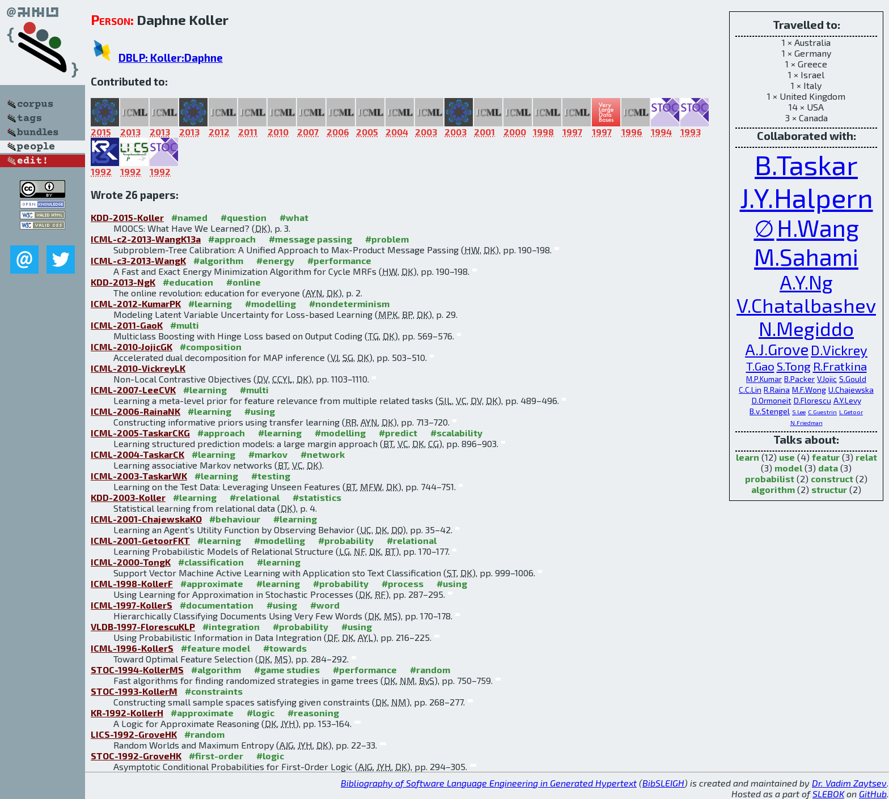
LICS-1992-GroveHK (134, 734)
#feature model (215, 648)
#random (430, 669)
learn (747, 457)
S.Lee (799, 412)
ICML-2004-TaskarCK (137, 454)
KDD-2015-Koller (127, 217)
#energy (275, 260)
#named (189, 217)
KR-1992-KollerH (127, 712)
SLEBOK (828, 793)
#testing (270, 475)
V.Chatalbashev (806, 305)
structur (829, 489)
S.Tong (794, 366)
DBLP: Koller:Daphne (170, 57)
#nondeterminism (349, 303)
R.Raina (777, 389)
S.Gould (852, 379)
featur (826, 457)
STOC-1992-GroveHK (136, 755)
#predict (398, 432)
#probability (346, 540)
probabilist (769, 478)
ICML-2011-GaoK (127, 325)
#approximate (211, 583)
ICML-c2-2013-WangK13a (146, 238)
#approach (232, 238)
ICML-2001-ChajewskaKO (146, 518)
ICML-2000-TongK (131, 561)
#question (243, 217)
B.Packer (799, 379)
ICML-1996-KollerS (132, 648)
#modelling (270, 303)
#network (322, 454)
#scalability (456, 432)
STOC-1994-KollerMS (137, 669)
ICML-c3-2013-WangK (138, 260)
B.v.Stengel (770, 411)
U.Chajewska (851, 389)
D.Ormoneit (771, 400)
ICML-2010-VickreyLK (138, 368)
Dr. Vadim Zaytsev (849, 782)
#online (243, 282)
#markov (267, 454)
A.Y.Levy (847, 400)
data (828, 467)
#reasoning (313, 712)
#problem (387, 238)
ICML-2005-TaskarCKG (140, 432)
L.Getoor (851, 412)
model (788, 467)
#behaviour (234, 518)
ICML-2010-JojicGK (131, 346)
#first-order (216, 755)
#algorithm (218, 260)
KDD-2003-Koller (128, 497)
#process (403, 583)
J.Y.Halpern (806, 197)
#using (259, 411)
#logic (260, 712)
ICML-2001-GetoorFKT (140, 540)
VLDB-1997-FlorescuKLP (143, 626)
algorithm (773, 489)
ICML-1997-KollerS (131, 605)
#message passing (310, 238)
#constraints (214, 691)
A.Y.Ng (806, 282)
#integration (231, 626)
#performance (339, 260)
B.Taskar (806, 164)
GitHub (873, 793)
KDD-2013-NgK (123, 282)
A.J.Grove (776, 349)
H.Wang (818, 227)
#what (294, 217)
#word (325, 605)
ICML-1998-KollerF (132, 583)
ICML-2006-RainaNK (135, 411)
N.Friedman (806, 422)
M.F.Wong (809, 389)
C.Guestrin (822, 412)
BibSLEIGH (663, 782)
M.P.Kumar (764, 379)
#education (188, 282)
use (787, 457)
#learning (210, 303)
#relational (255, 497)
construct (832, 478)
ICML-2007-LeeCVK (133, 389)
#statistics (317, 497)
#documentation (216, 605)
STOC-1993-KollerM (134, 691)
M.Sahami (806, 256)
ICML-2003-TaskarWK (139, 475)
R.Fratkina (840, 366)
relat (866, 457)
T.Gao (760, 366)
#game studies (287, 669)
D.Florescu (812, 400)
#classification (211, 561)
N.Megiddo (806, 328)
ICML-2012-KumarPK (136, 303)
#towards (285, 648)
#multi (184, 325)
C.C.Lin (750, 389)
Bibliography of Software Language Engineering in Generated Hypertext (489, 782)
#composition (211, 346)
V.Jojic (827, 379)
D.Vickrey (839, 350)
